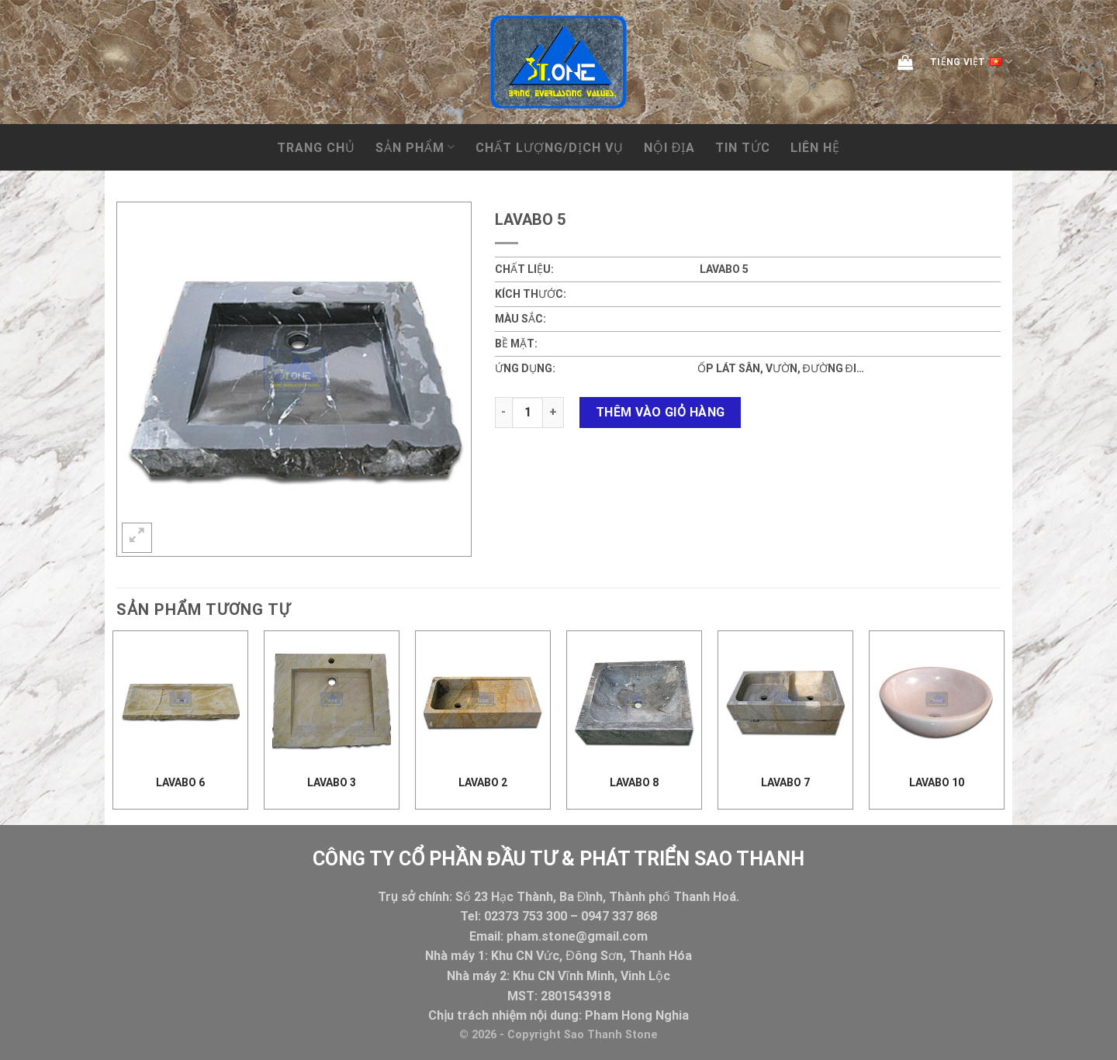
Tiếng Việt (971, 62)
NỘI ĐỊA (670, 147)
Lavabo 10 (936, 782)
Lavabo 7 (785, 782)
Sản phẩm (415, 147)
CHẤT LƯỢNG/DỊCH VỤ (550, 147)
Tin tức (742, 147)
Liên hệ (815, 147)
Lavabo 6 (180, 782)
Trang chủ (316, 147)
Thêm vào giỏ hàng (660, 412)
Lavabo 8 (634, 782)
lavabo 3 (331, 782)
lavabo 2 (482, 782)
